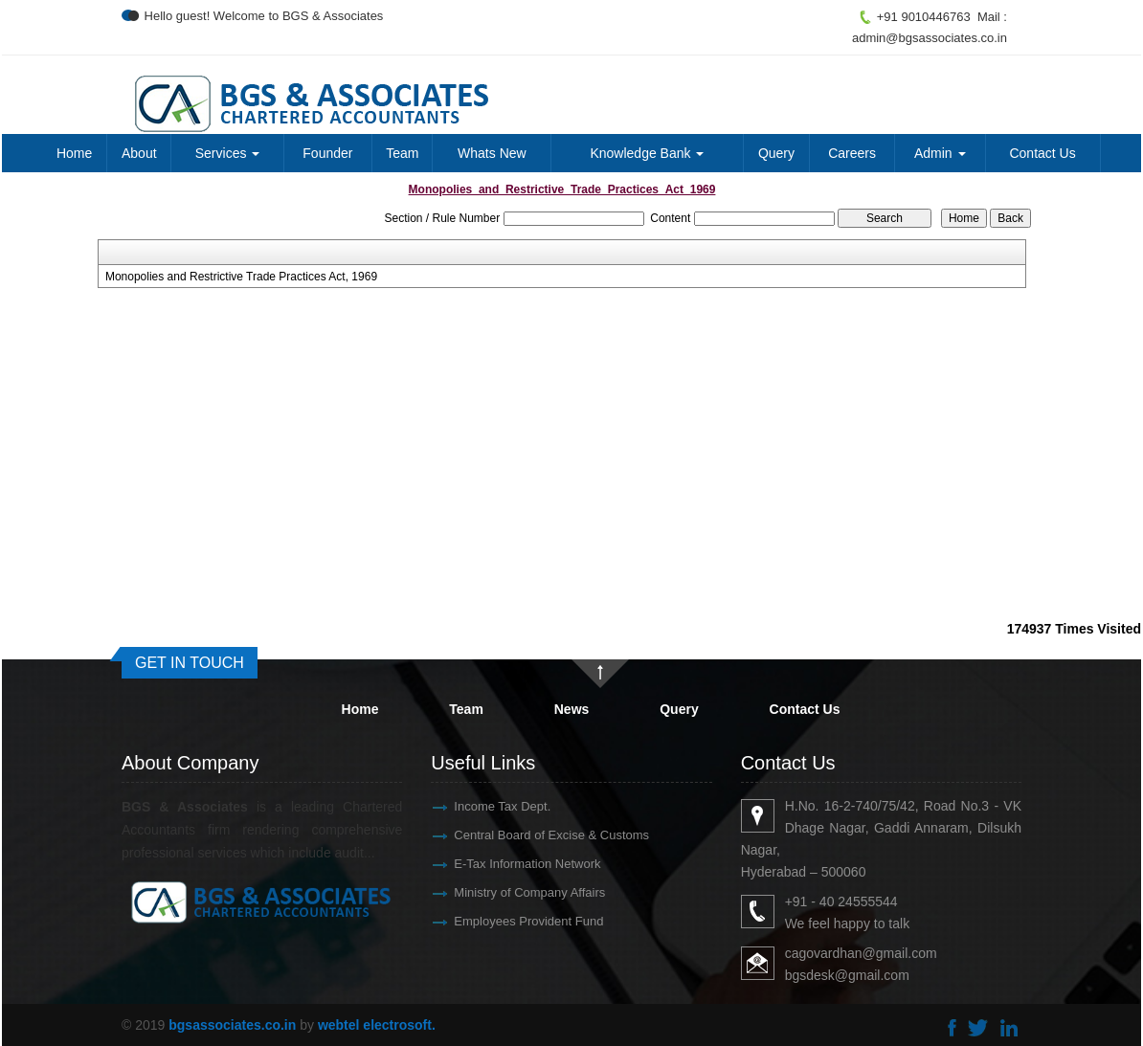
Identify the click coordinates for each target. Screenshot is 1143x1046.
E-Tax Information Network (505, 864)
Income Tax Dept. (480, 806)
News (572, 709)
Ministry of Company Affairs (507, 892)
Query (776, 153)
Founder (327, 153)
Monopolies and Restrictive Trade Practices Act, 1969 (241, 276)
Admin (940, 153)
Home (74, 153)
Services (227, 153)
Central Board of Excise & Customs (529, 835)
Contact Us (1042, 153)
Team (402, 153)
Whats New (492, 153)
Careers (852, 153)
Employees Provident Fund (506, 921)
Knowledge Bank (647, 153)
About (139, 153)
